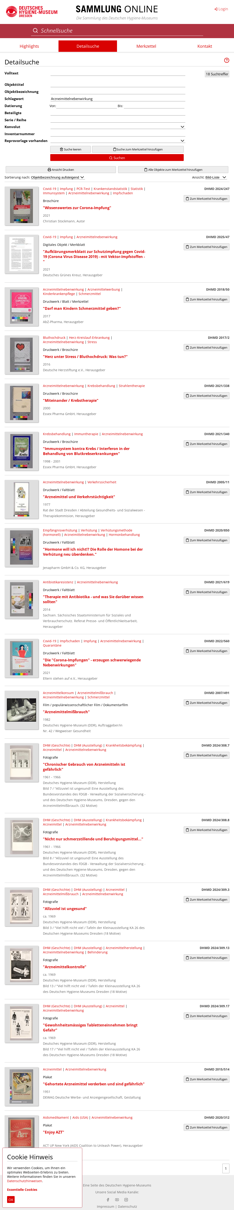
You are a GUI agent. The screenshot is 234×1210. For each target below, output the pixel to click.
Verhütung (89, 530)
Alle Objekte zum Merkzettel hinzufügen (173, 170)
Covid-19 (49, 189)
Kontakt (204, 46)
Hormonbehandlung (124, 534)
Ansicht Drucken (61, 170)
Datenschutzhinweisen (24, 1181)
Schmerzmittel (90, 294)
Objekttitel (14, 84)
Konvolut (12, 126)
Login (221, 8)
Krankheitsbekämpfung (124, 745)
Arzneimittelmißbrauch (95, 693)
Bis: (120, 106)
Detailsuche (88, 46)
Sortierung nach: (45, 177)
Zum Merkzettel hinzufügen (206, 199)
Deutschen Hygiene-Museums (128, 1185)
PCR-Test (83, 189)
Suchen (117, 157)
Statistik (137, 189)
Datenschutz (127, 1206)
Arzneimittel (52, 749)
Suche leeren (70, 149)
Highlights (29, 46)
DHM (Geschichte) (56, 745)
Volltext (12, 73)
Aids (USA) (80, 1117)
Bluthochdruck (54, 337)
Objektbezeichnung (21, 91)
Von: (53, 106)
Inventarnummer (20, 134)
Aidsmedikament (56, 1117)
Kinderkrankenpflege (59, 294)
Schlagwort (14, 98)
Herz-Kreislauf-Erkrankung (89, 337)
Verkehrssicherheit (102, 482)
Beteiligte (13, 112)
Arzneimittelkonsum (58, 693)
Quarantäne (52, 645)
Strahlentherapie (132, 386)
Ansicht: (209, 177)
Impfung (66, 189)
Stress (92, 342)
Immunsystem (54, 193)
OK (10, 1199)
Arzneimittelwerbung (104, 289)
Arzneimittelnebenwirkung (88, 193)
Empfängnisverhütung (60, 530)
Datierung (13, 105)
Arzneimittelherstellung (124, 948)
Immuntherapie (86, 434)
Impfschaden (123, 193)
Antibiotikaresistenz (58, 582)
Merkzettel (146, 46)
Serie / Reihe (15, 120)
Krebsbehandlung (101, 386)
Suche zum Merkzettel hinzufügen (138, 149)
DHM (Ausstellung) (88, 745)
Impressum (105, 1206)
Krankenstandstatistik (110, 189)
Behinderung (98, 952)
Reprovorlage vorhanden (26, 140)
